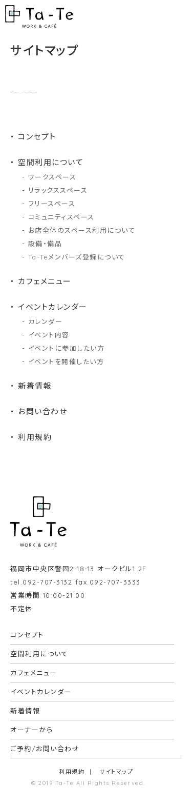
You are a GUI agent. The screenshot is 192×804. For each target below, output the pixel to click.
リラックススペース (58, 190)
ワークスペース (52, 177)
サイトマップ (116, 771)
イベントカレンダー (53, 307)
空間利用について (50, 162)
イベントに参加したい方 (66, 348)
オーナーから (31, 730)
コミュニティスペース (61, 217)
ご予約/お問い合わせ (44, 749)
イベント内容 (49, 335)
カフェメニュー (45, 281)
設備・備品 (45, 243)
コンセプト (37, 137)
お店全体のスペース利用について (82, 230)
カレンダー (45, 321)
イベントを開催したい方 (66, 361)
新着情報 (35, 386)
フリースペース (52, 203)
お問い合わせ (42, 411)
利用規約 (35, 437)
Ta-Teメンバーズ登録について (76, 257)
